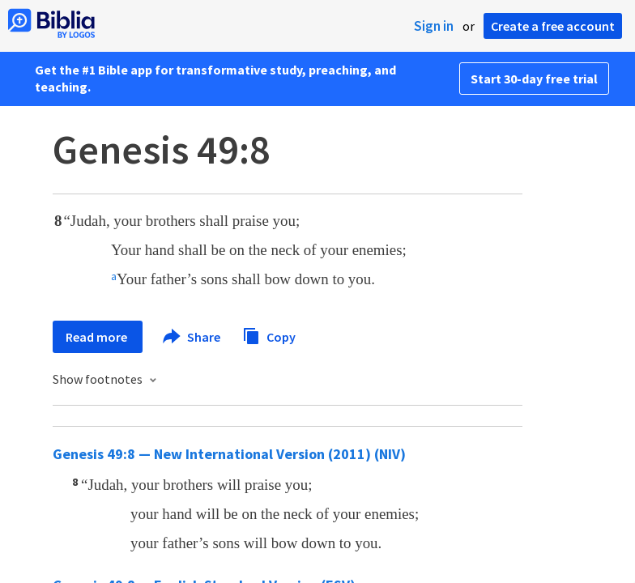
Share (192, 337)
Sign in (434, 26)
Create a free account (553, 26)
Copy (269, 334)
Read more (98, 337)
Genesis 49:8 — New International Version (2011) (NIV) (229, 454)
